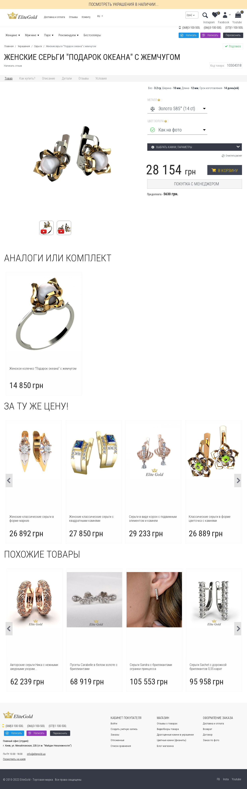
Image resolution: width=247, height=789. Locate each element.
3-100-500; (191, 27)
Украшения (24, 46)
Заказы (115, 734)
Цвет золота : (158, 121)
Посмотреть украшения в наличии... (123, 4)
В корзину (228, 170)
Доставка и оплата (54, 17)
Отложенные (117, 740)
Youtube (237, 22)
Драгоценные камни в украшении (175, 734)
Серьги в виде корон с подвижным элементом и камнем (210, 519)
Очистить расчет (234, 155)
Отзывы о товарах (167, 723)
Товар (9, 78)
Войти (114, 723)
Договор (208, 734)
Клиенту (86, 17)
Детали (67, 78)
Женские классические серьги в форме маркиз (88, 519)
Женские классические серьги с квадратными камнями (148, 519)
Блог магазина (165, 745)
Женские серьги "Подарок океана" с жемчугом (71, 46)
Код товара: (217, 65)
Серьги (38, 46)
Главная (9, 46)
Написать (191, 35)
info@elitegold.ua (36, 753)
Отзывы (73, 17)
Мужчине (30, 35)
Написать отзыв (13, 65)
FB (218, 779)
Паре (47, 35)
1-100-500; (234, 27)
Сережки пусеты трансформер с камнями (29, 519)
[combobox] (177, 109)
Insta (225, 779)
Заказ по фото (211, 740)
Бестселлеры (92, 35)
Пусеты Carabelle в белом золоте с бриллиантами (152, 667)
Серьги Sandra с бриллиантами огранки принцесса (210, 667)
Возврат (207, 729)
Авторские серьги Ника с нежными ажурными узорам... (93, 667)
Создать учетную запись (124, 729)
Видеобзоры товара (168, 729)
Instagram (209, 22)
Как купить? (27, 78)
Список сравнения (121, 745)
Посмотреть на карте (14, 759)
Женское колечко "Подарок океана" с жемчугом (42, 368)
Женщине (11, 35)
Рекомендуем (67, 35)
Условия (101, 78)
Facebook (223, 22)
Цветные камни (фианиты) (171, 740)
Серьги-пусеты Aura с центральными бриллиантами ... (31, 667)
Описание (48, 78)
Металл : (155, 100)
